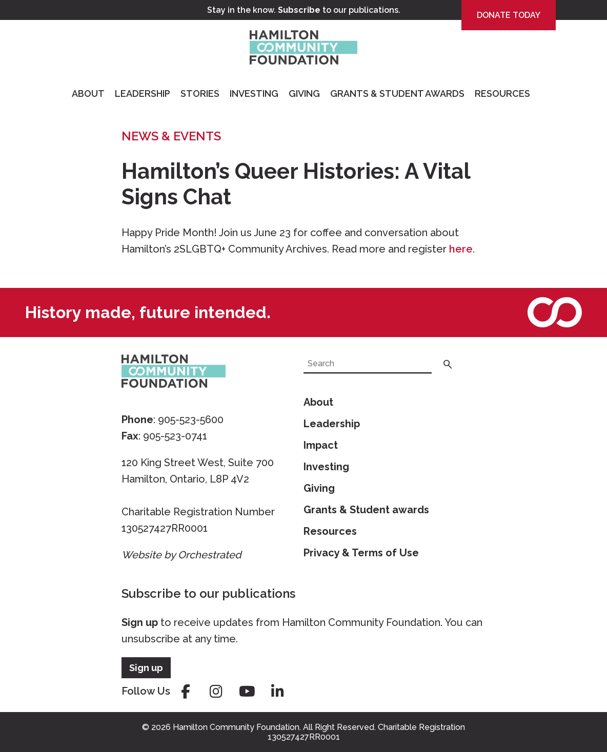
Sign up (140, 622)
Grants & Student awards (366, 510)
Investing (254, 93)
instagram (216, 691)
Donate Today (508, 15)
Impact (321, 445)
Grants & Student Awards (397, 93)
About (88, 93)
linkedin (278, 691)
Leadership (142, 93)
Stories (199, 93)
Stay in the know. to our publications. (303, 10)
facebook (185, 691)
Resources (502, 93)
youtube (247, 691)
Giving (304, 93)
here (461, 249)
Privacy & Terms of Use (361, 553)
